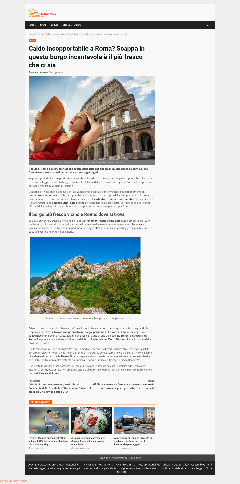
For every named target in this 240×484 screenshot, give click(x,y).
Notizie (32, 25)
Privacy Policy (119, 458)
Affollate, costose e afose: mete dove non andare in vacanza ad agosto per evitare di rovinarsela (123, 384)
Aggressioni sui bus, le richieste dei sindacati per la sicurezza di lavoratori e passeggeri (134, 420)
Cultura (54, 25)
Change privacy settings (13, 481)
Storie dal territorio (72, 25)
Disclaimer (135, 458)
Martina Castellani (39, 72)
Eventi (43, 25)
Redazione (104, 458)
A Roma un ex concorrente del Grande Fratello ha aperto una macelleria (91, 420)
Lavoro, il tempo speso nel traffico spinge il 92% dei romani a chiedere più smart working (49, 420)
